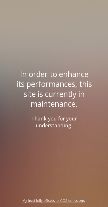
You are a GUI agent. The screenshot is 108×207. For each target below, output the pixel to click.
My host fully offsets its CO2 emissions (53, 200)
